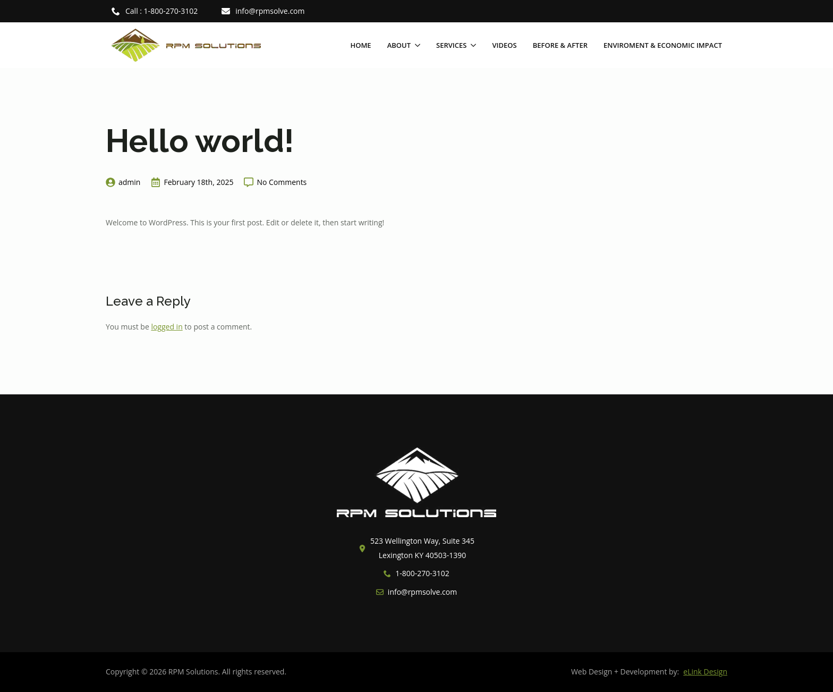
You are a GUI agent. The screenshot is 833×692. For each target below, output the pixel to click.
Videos (504, 45)
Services (451, 45)
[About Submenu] (415, 45)
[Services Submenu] (471, 45)
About (399, 45)
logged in (166, 327)
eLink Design (705, 671)
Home (360, 45)
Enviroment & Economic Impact (663, 45)
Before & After (560, 45)
